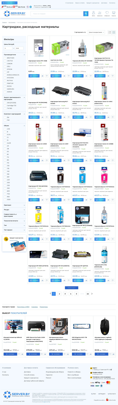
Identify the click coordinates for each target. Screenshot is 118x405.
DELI (8, 66)
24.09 (9, 143)
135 (8, 168)
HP (8, 72)
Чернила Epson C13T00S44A (38, 226)
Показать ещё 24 (72, 287)
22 (88, 294)
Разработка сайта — (100, 400)
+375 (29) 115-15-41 (98, 379)
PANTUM (10, 83)
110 (8, 163)
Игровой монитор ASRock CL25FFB (13, 338)
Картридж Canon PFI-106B (38, 61)
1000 (8, 199)
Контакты (112, 3)
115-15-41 (10, 7)
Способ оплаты (29, 375)
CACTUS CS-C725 (56, 60)
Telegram (101, 394)
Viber (93, 394)
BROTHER (10, 58)
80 (8, 160)
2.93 (8, 129)
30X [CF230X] (11, 103)
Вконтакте (112, 394)
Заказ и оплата (79, 3)
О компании (69, 3)
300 (8, 182)
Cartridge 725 (11, 105)
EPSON (9, 69)
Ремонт (48, 378)
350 (8, 188)
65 (8, 154)
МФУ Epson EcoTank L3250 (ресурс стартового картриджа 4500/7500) (35, 339)
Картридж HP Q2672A (80, 266)
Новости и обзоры (74, 372)
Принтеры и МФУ (23, 307)
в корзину (11, 354)
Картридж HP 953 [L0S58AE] (82, 225)
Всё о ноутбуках (73, 375)
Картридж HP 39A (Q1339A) (38, 186)
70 (8, 157)
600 (8, 191)
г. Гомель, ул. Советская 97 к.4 (42, 7)
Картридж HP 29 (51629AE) (38, 102)
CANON (9, 63)
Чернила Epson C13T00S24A (82, 187)
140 (8, 171)
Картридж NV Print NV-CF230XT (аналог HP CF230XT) (81, 145)
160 (8, 174)
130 (8, 165)
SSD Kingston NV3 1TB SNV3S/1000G (79, 338)
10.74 (8, 134)
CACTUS (10, 61)
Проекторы (44, 307)
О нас (4, 372)
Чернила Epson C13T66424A (60, 226)
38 (8, 149)
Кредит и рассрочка (93, 3)
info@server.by (46, 402)
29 (8, 146)
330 (8, 185)
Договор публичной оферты (34, 381)
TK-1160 (9, 108)
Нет (8, 120)
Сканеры (34, 307)
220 (8, 180)
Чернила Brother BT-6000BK (82, 61)
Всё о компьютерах (74, 378)
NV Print (10, 80)
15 (7, 140)
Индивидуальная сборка (55, 372)
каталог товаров (9, 2)
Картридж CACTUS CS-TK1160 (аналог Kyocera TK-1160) (103, 60)
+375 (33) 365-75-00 (109, 379)
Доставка (104, 3)
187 (8, 177)
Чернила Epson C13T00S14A (60, 187)
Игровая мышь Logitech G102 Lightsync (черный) (103, 338)
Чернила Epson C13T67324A (104, 226)
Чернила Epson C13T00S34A (104, 187)
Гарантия (49, 375)
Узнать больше (14, 240)
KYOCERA (10, 78)
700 (8, 194)
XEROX (9, 92)
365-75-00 (21, 7)
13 (7, 137)
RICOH (9, 86)
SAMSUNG (10, 89)
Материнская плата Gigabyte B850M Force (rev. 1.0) (58, 339)
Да (8, 117)
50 (8, 151)
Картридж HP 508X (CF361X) (38, 266)
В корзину (34, 76)
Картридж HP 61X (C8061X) (60, 266)
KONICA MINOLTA (13, 75)
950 (8, 197)
